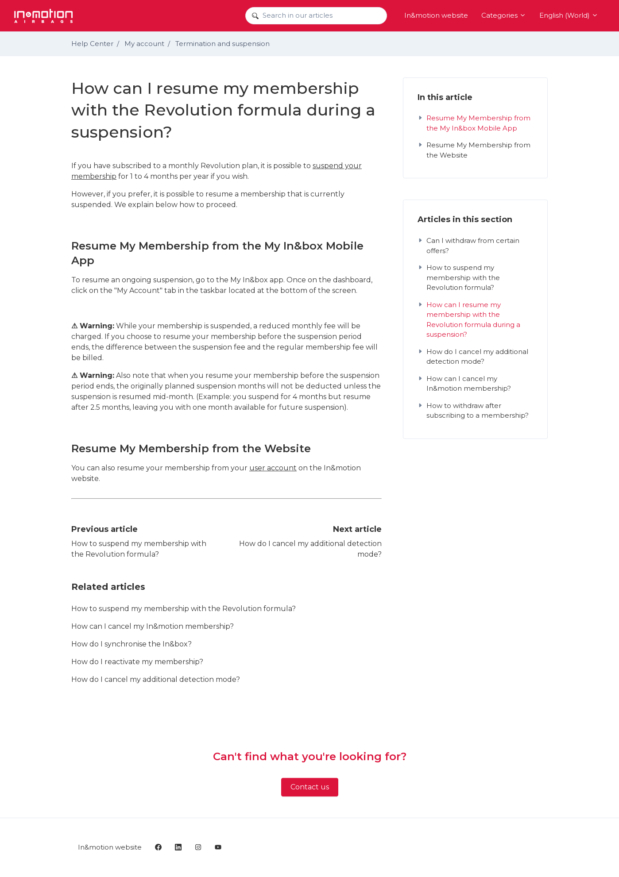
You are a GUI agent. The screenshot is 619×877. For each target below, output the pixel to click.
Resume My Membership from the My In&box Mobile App (474, 123)
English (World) (568, 15)
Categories (503, 15)
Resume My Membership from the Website (474, 150)
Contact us (309, 787)
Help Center (92, 43)
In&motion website (436, 15)
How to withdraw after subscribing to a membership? (473, 410)
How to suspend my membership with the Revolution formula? (183, 608)
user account (273, 468)
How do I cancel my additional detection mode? (155, 679)
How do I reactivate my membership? (137, 662)
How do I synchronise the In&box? (131, 644)
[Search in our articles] (316, 16)
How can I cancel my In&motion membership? (152, 626)
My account (144, 43)
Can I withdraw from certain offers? (468, 245)
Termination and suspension (222, 43)
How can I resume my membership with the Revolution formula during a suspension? (469, 319)
